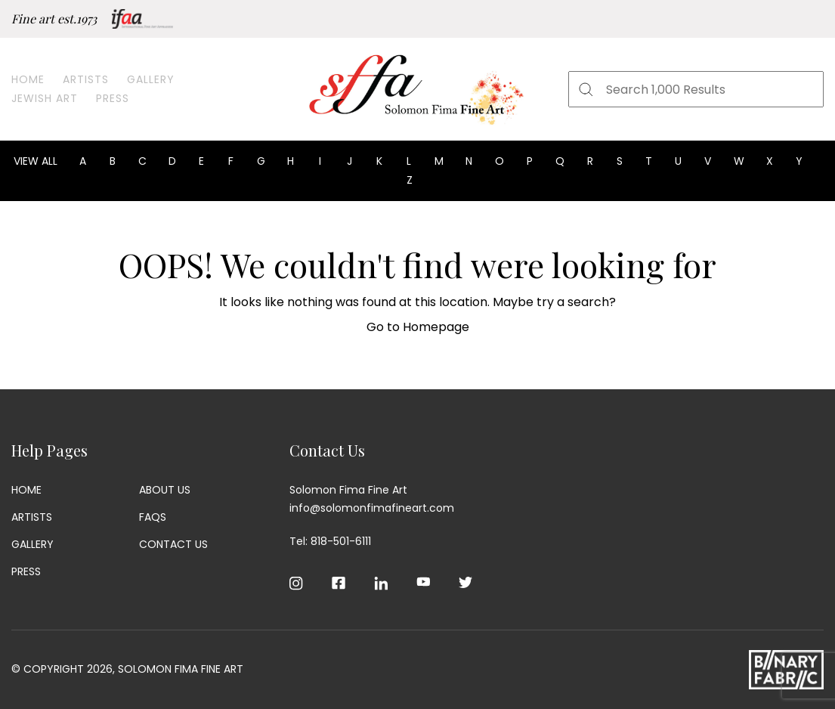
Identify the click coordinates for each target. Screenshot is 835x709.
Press (112, 98)
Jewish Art (44, 98)
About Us (164, 489)
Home (28, 79)
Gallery (151, 79)
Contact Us (173, 544)
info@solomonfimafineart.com (371, 507)
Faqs (152, 517)
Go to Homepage (417, 327)
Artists (86, 79)
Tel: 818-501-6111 (330, 541)
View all (35, 161)
